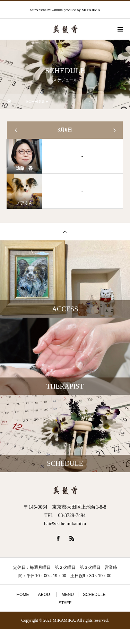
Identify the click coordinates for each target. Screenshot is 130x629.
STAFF (65, 602)
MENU (67, 594)
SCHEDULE (94, 594)
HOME (22, 594)
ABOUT (45, 594)
